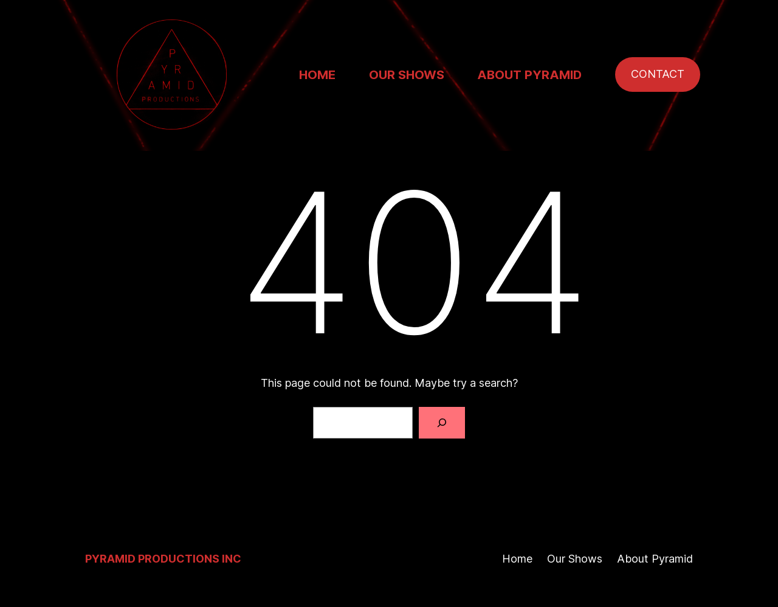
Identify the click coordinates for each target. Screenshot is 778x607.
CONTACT (657, 74)
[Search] (442, 423)
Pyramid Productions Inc (163, 558)
